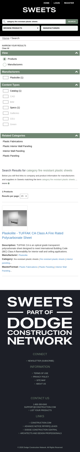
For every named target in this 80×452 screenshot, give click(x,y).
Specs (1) (15, 107)
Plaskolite (23, 255)
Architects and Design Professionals (41, 433)
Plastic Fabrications (13, 141)
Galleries (14, 113)
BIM (12, 102)
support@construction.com (40, 407)
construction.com (41, 423)
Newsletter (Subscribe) (41, 361)
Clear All (5, 48)
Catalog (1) (15, 91)
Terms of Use (41, 373)
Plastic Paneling (11, 155)
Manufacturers (15, 64)
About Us (41, 384)
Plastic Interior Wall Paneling (17, 146)
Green (13, 124)
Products (12, 59)
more (4, 183)
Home (46, 3)
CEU (12, 118)
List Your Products (41, 410)
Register (69, 3)
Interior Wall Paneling (14, 151)
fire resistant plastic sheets (52, 259)
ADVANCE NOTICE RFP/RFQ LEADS (41, 426)
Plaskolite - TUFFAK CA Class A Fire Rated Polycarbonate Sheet (32, 235)
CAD (12, 96)
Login (57, 3)
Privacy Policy (41, 377)
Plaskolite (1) (16, 77)
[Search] (40, 21)
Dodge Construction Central (41, 430)
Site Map (40, 380)
